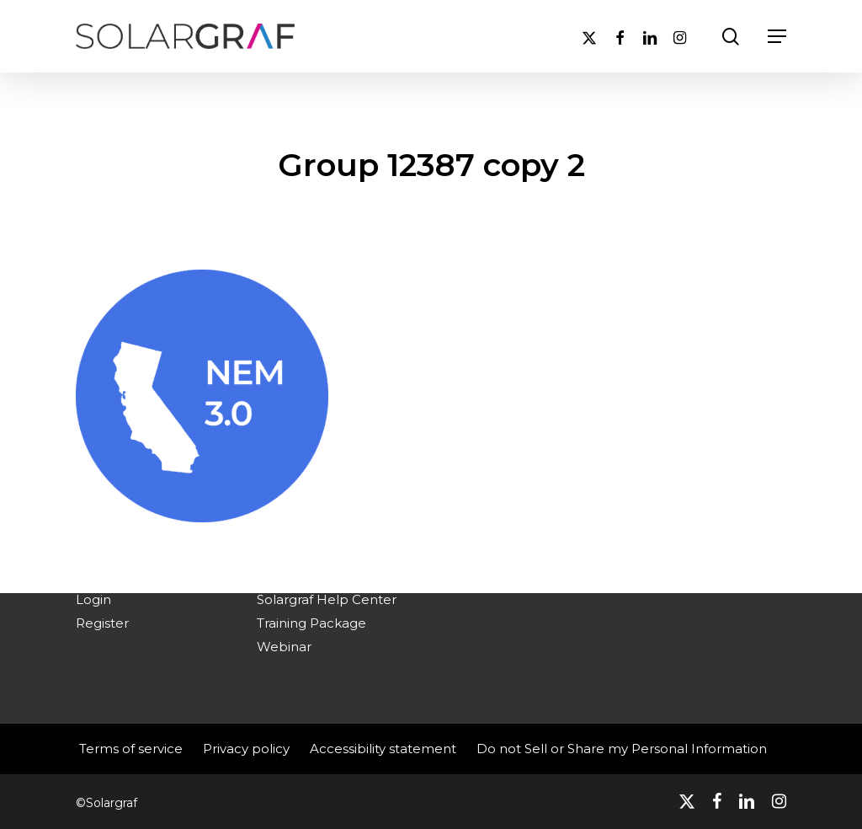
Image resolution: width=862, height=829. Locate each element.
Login (93, 599)
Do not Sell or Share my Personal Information (621, 749)
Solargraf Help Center (326, 599)
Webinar (284, 647)
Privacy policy (246, 749)
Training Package (311, 623)
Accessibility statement (383, 749)
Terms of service (131, 749)
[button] (777, 36)
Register (102, 623)
